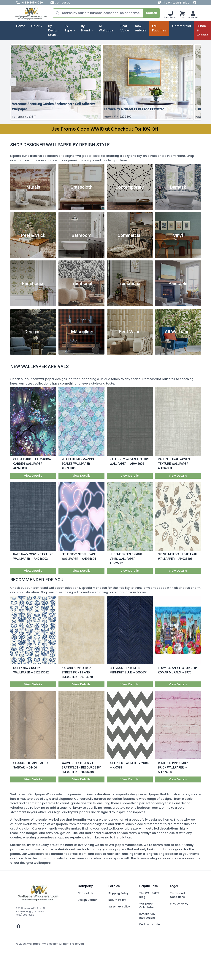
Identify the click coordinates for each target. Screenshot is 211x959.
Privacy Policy (179, 903)
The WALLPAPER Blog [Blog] (174, 2)
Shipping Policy (118, 893)
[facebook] (44, 926)
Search (151, 13)
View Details (33, 475)
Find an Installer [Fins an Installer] (150, 924)
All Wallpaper (107, 28)
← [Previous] (13, 82)
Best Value (124, 28)
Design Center (87, 900)
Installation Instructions (147, 916)
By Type (68, 28)
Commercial (181, 26)
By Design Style (53, 30)
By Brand (85, 28)
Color (35, 26)
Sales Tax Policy (119, 906)
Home (20, 26)
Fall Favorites (159, 28)
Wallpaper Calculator (146, 905)
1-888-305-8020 (29, 2)
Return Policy (117, 900)
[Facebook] (195, 2)
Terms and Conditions (177, 895)
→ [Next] (197, 82)
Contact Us (60, 2)
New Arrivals (140, 28)
